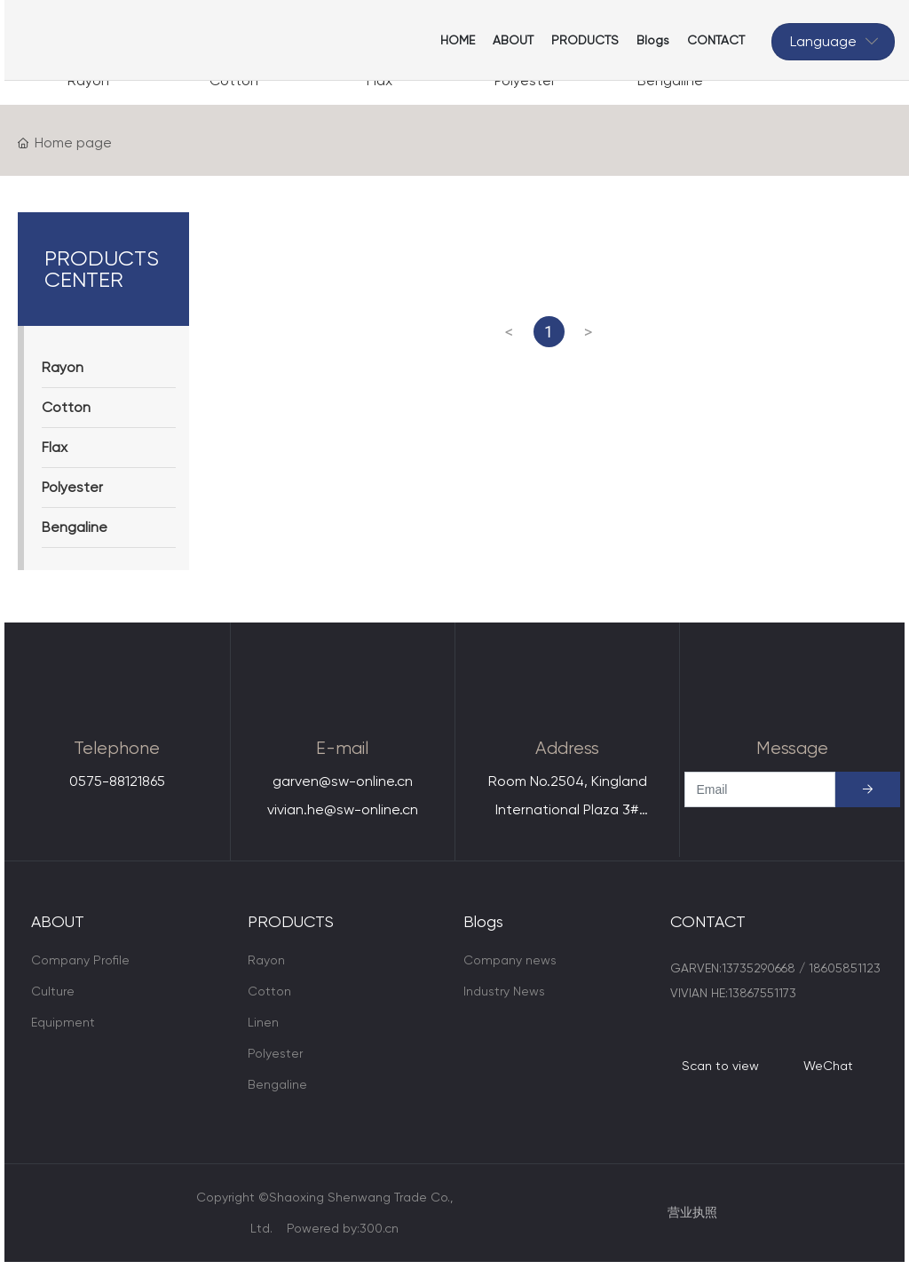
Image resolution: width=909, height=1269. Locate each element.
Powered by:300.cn (343, 1228)
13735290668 (758, 968)
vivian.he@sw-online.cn (342, 809)
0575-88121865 (117, 781)
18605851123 (845, 968)
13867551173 (762, 993)
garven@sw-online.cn (343, 781)
